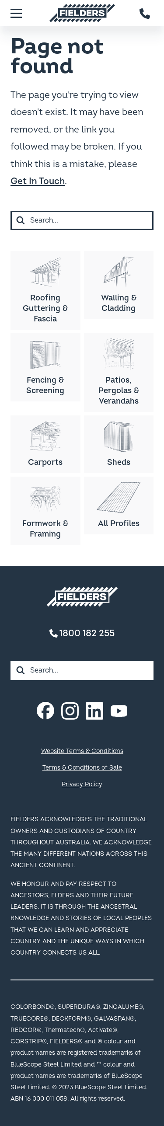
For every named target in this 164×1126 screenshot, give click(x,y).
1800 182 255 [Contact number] (82, 633)
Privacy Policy (82, 784)
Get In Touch (37, 181)
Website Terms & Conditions (82, 751)
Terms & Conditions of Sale (82, 767)
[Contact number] (145, 13)
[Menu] (16, 13)
